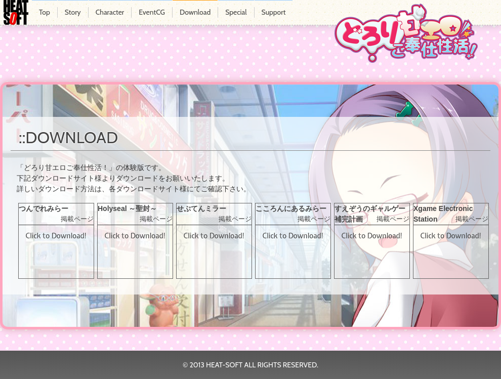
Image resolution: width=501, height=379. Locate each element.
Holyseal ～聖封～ (127, 208)
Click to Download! (56, 235)
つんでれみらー (43, 208)
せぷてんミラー (201, 208)
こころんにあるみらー (291, 208)
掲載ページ (77, 219)
